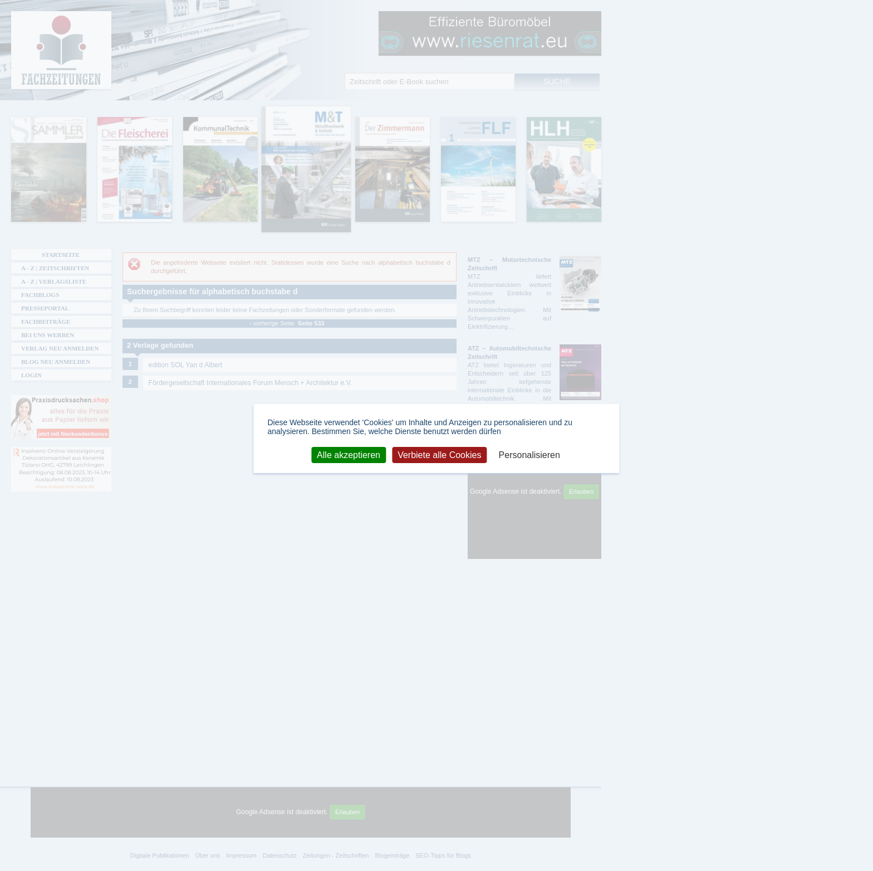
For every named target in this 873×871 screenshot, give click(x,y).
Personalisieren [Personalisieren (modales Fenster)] (529, 454)
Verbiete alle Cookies (439, 454)
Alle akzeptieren (348, 454)
